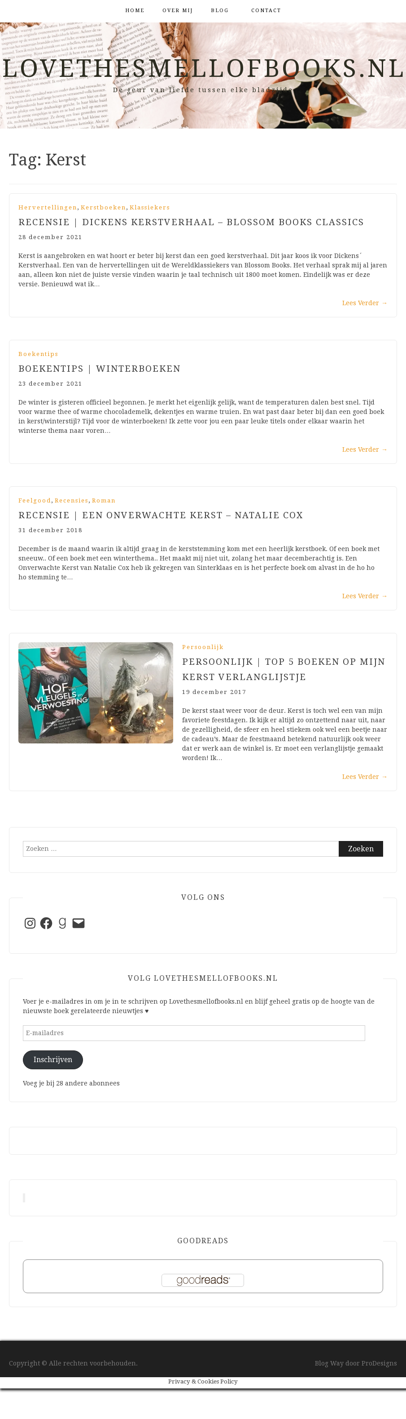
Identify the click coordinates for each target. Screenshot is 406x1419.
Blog (220, 10)
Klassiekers (150, 207)
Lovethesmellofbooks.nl (204, 68)
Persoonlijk (203, 647)
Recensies (71, 500)
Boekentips (38, 354)
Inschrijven (53, 1059)
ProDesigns (379, 1363)
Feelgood (34, 500)
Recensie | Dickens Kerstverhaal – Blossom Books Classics (191, 222)
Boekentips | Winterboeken (99, 368)
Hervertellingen (47, 207)
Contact (266, 10)
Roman (104, 500)
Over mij (177, 10)
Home (134, 10)
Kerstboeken (103, 207)
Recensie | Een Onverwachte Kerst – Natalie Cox (160, 515)
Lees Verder (365, 303)
